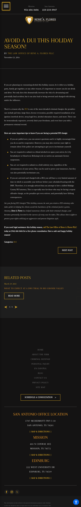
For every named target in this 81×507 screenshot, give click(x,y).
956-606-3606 (31, 10)
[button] (76, 502)
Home (40, 350)
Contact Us (40, 378)
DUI (26, 109)
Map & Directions (40, 432)
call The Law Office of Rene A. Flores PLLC (60, 227)
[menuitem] (40, 350)
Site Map (40, 387)
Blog (40, 373)
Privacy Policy (40, 383)
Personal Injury (40, 364)
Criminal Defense (40, 359)
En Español (40, 368)
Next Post (67, 250)
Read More (14, 296)
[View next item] (16, 307)
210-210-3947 (49, 10)
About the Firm (40, 354)
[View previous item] (5, 307)
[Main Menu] (6, 6)
